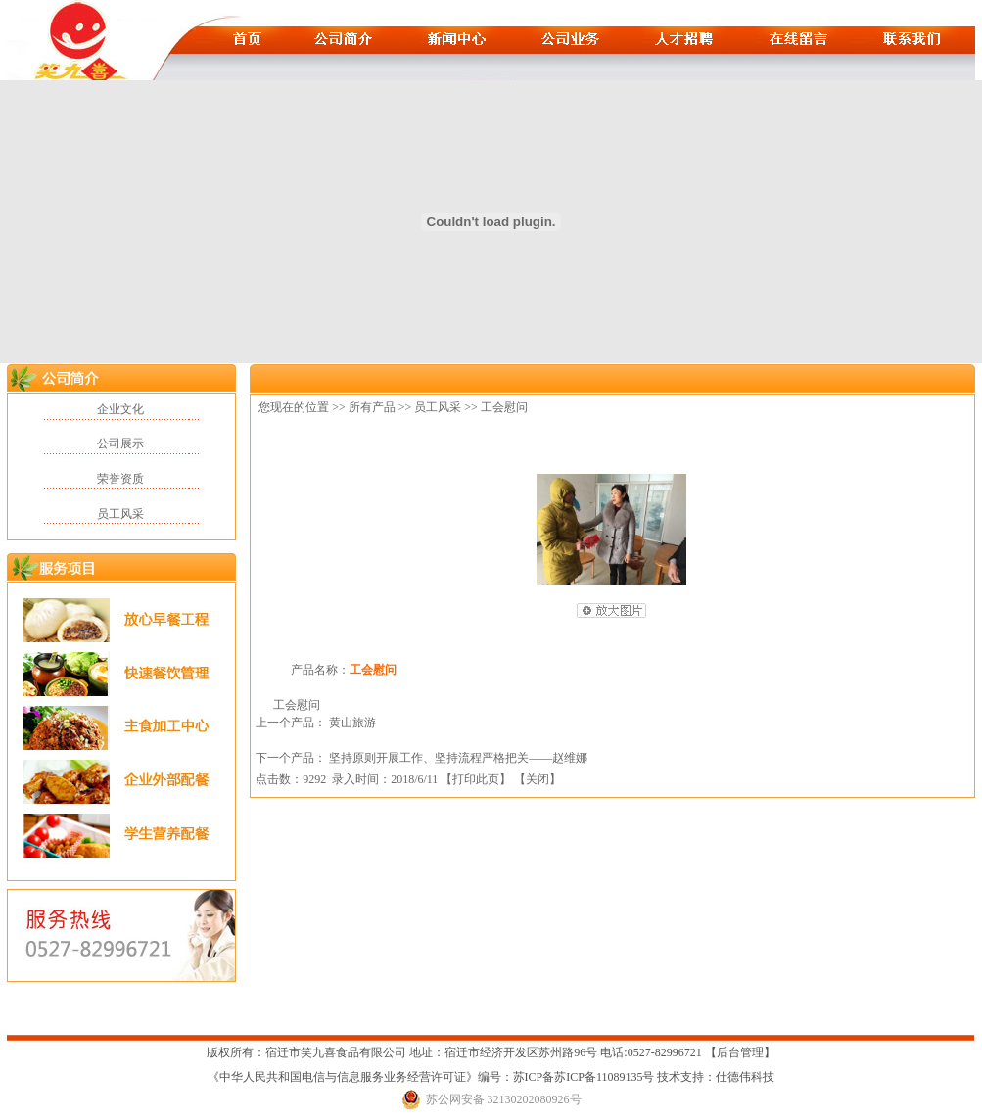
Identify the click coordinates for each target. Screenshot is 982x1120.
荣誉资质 (120, 479)
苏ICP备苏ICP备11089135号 (585, 1077)
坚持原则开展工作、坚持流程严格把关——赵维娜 (458, 758)
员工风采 (120, 514)
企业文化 (120, 409)
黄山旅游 (352, 722)
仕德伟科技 (745, 1077)
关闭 (537, 779)
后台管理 (740, 1052)
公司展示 (120, 443)
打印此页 (475, 779)
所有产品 (372, 407)
